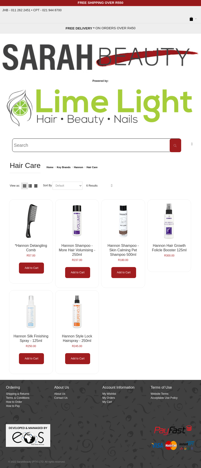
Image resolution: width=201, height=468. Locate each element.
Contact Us (60, 397)
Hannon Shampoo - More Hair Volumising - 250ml (77, 250)
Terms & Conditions (17, 397)
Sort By (47, 185)
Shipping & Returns (17, 393)
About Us (59, 393)
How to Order (14, 401)
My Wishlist (109, 393)
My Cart (107, 401)
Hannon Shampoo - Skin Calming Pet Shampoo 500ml (123, 250)
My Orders (109, 397)
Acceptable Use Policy (164, 397)
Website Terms (160, 393)
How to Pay (13, 406)
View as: (15, 185)
